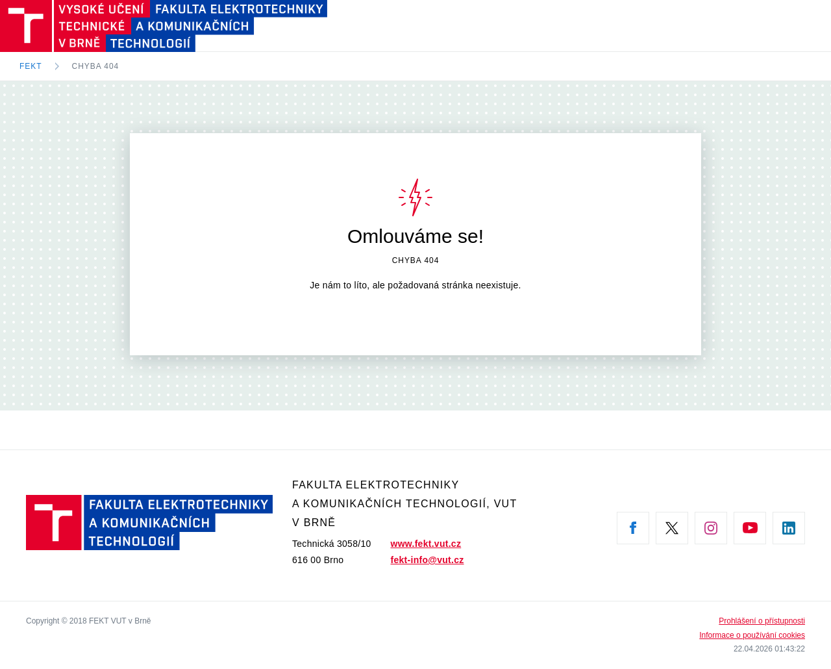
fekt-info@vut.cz (427, 560)
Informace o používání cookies (752, 635)
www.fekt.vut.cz (426, 543)
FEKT (30, 66)
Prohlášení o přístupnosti (762, 620)
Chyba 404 (95, 66)
